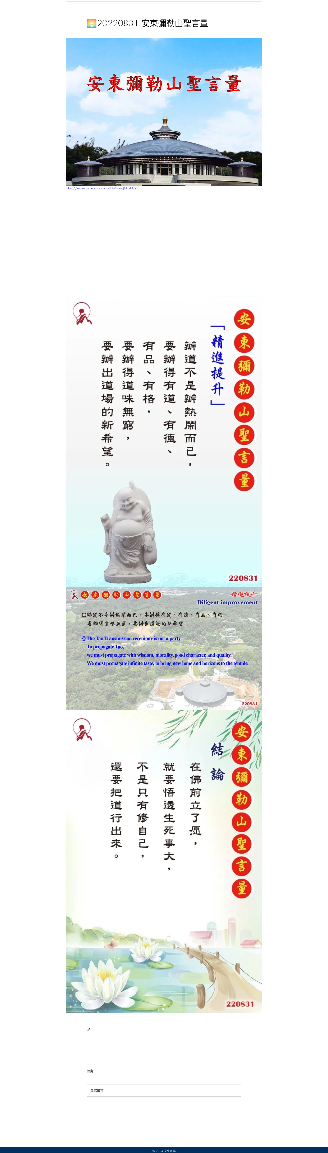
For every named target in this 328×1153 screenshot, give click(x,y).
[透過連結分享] (89, 1030)
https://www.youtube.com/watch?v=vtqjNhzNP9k (102, 188)
